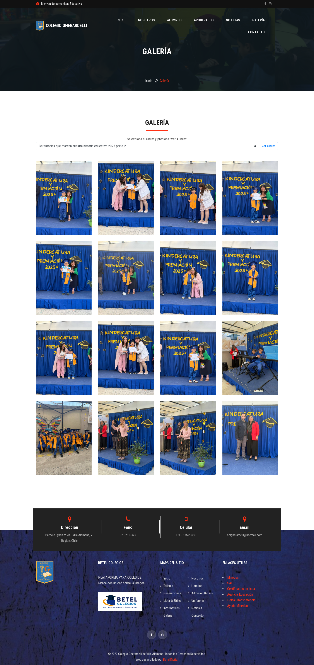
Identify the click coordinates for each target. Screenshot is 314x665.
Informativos (170, 607)
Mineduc (233, 577)
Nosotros (136, 20)
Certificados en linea (241, 589)
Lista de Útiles (171, 600)
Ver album (268, 146)
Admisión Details (201, 593)
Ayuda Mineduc (237, 606)
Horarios (195, 585)
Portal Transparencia (241, 600)
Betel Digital (170, 658)
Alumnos (161, 20)
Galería (235, 20)
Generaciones (171, 593)
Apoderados (187, 20)
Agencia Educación (240, 594)
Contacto (258, 20)
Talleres (167, 585)
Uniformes (197, 600)
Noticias (213, 20)
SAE (230, 583)
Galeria (166, 614)
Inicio (115, 20)
